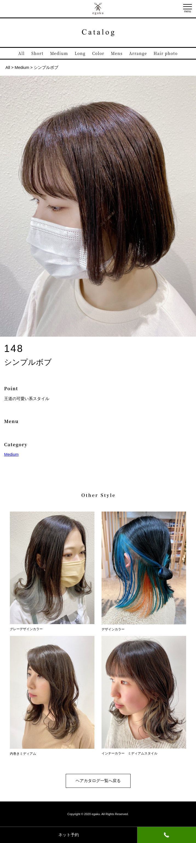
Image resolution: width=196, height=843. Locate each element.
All (21, 53)
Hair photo (166, 53)
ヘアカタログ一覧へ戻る (98, 781)
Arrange (138, 53)
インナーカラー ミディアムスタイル (144, 751)
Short (37, 53)
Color (98, 53)
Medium (59, 53)
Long (80, 53)
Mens (116, 53)
